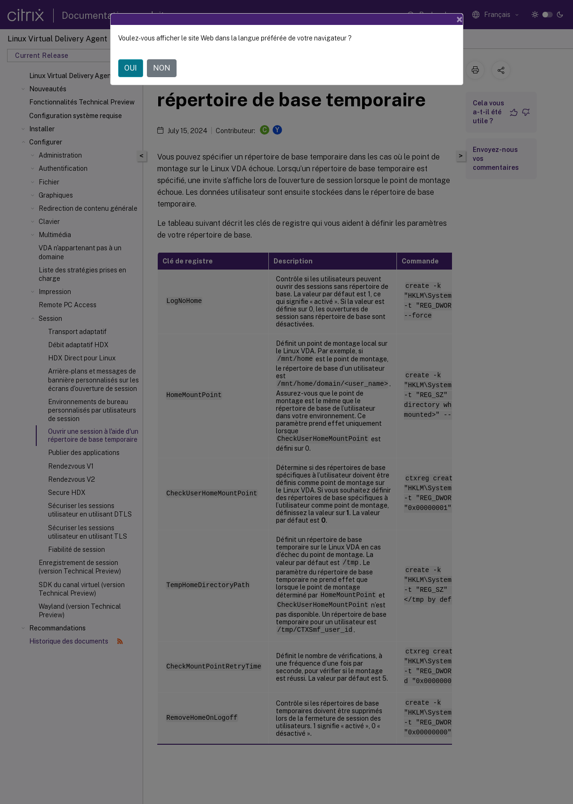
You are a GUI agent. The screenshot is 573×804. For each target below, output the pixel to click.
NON (161, 68)
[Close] (459, 19)
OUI (130, 68)
